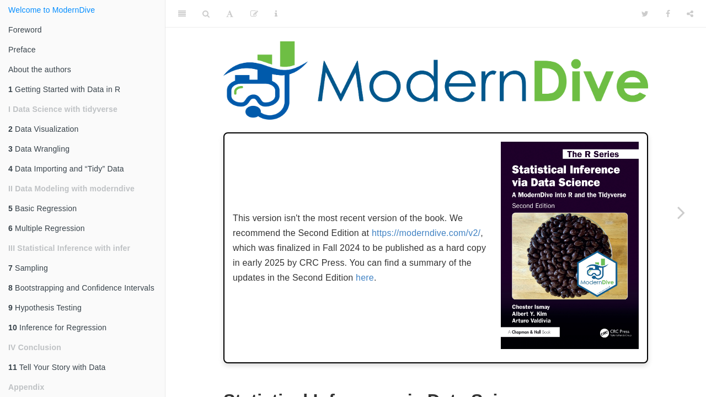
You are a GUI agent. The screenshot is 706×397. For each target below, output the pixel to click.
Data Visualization (43, 129)
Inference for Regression (57, 327)
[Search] (206, 14)
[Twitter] (645, 14)
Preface (22, 49)
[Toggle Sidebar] (182, 14)
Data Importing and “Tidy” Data (66, 168)
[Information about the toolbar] (276, 14)
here (365, 277)
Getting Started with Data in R (64, 89)
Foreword (25, 29)
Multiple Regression (46, 228)
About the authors (39, 69)
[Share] (690, 14)
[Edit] (254, 14)
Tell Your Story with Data (57, 367)
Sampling (28, 268)
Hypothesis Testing (45, 307)
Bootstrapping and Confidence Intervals (81, 287)
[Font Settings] (230, 14)
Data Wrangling (38, 148)
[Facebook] (667, 14)
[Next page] (681, 212)
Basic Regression (42, 208)
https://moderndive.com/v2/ (426, 233)
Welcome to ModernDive (51, 10)
